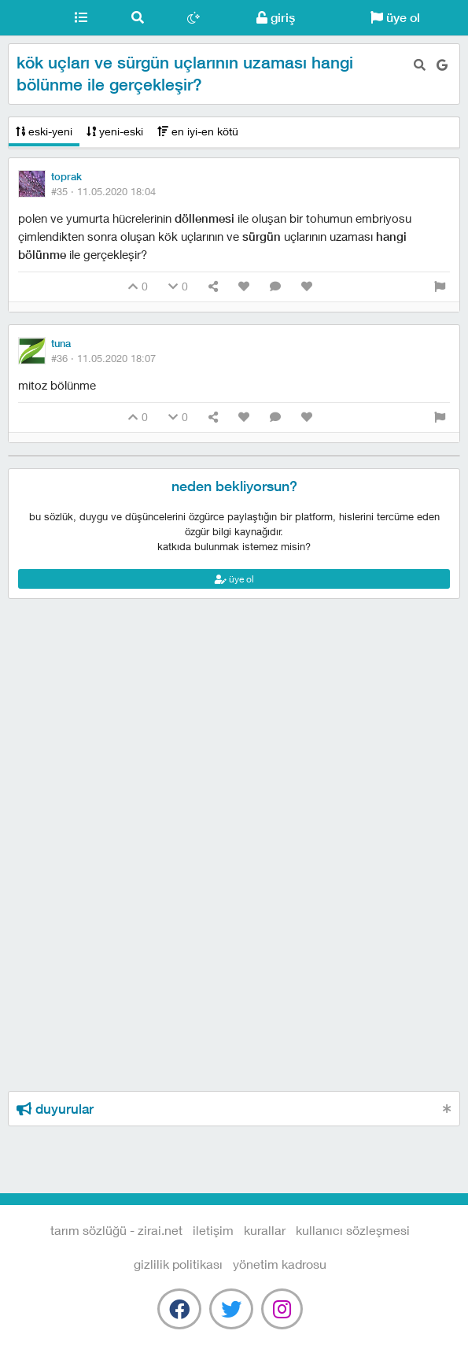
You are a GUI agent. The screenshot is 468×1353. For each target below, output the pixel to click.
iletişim (213, 1229)
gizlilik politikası (178, 1263)
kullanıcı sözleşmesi (353, 1229)
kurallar (265, 1229)
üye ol (395, 17)
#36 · (103, 358)
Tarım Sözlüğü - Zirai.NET (26, 18)
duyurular (55, 1109)
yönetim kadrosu (279, 1263)
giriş (275, 17)
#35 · (103, 191)
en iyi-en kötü (197, 131)
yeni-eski (115, 131)
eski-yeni (44, 131)
